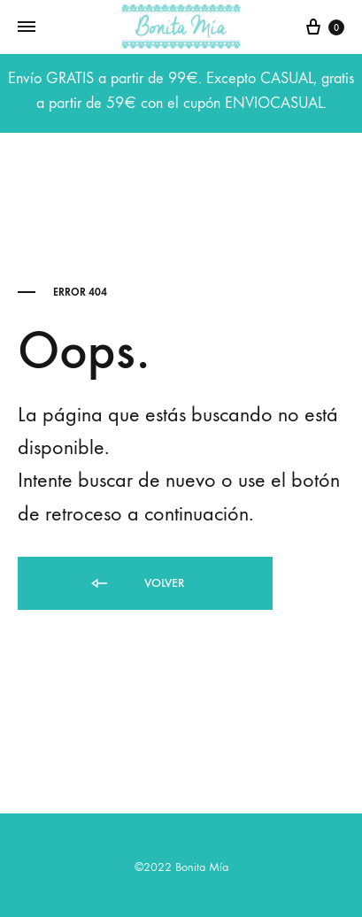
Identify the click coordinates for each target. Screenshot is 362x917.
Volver (136, 584)
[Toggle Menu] (26, 27)
